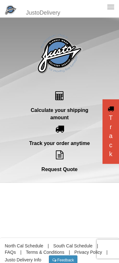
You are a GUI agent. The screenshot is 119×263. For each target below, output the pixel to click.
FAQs (10, 252)
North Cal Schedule (24, 245)
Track (111, 132)
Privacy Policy (88, 252)
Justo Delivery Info (23, 259)
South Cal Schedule (73, 245)
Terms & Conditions (45, 252)
